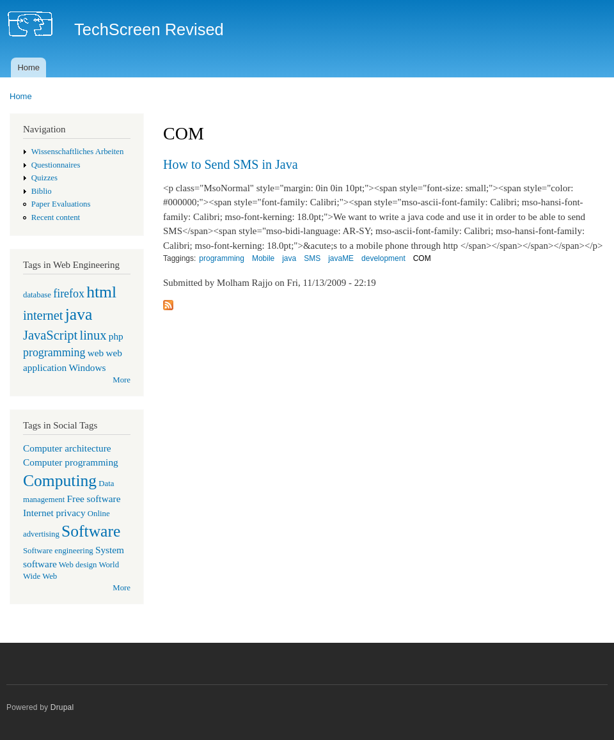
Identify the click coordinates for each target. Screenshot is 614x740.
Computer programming (70, 462)
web (96, 352)
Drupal (62, 707)
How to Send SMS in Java (230, 164)
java (79, 314)
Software (90, 531)
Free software (94, 498)
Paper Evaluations (61, 204)
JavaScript (50, 335)
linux (92, 335)
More (121, 379)
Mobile (263, 258)
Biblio (41, 191)
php (116, 336)
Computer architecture (67, 448)
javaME (341, 258)
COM (422, 258)
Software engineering (58, 550)
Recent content (55, 217)
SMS (312, 258)
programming (54, 352)
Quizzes (44, 177)
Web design (78, 564)
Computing (60, 480)
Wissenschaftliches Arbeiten (77, 151)
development (383, 258)
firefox (68, 293)
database (37, 294)
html (101, 292)
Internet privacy (54, 512)
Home (28, 67)
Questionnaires (56, 165)
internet (43, 315)
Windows (87, 367)
